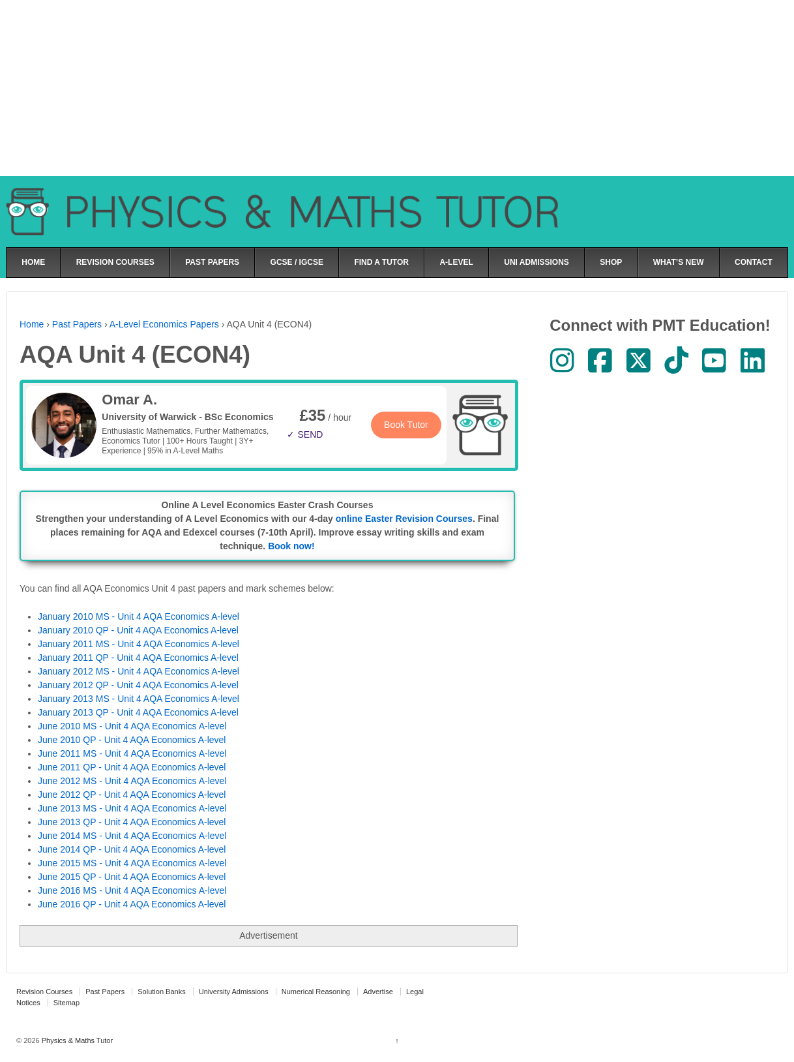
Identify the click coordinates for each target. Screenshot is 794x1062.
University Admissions (234, 991)
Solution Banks (161, 991)
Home (32, 324)
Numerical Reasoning (316, 991)
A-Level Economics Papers (164, 324)
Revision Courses (44, 991)
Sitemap (66, 1003)
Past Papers (77, 324)
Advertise (378, 991)
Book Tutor (406, 424)
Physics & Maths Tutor (76, 1040)
